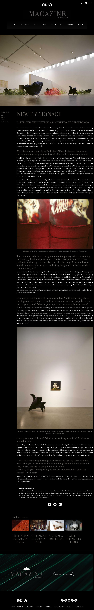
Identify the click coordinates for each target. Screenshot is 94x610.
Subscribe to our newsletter (63, 574)
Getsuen (20, 431)
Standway (26, 251)
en (80, 3)
